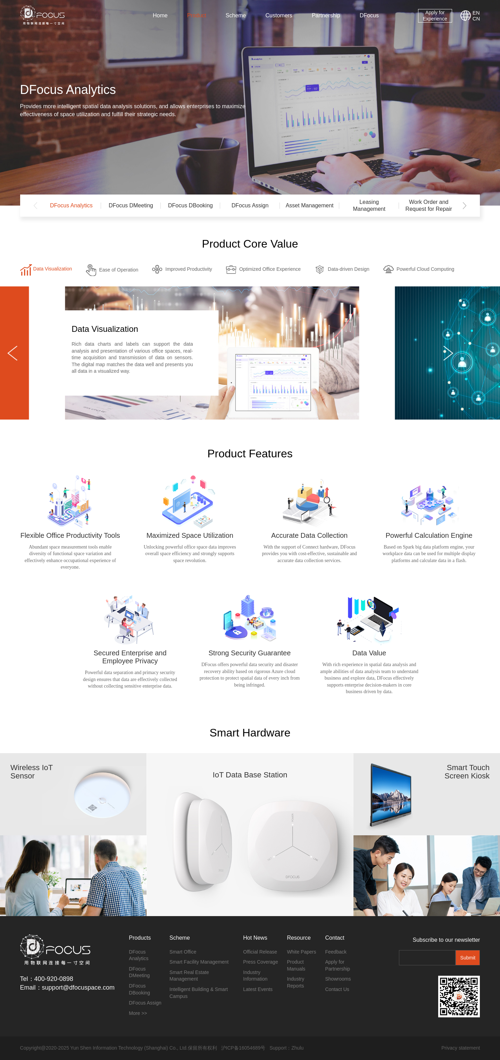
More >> (138, 1013)
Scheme (236, 15)
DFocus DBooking (190, 205)
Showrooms (338, 979)
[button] (464, 205)
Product (196, 15)
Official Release (260, 952)
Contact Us (337, 989)
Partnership (326, 15)
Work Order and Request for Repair (429, 205)
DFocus (369, 15)
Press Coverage (260, 962)
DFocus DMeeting (131, 205)
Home (160, 15)
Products (140, 938)
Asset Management (310, 205)
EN (476, 13)
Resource (298, 938)
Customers (279, 15)
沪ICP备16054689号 (243, 1048)
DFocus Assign (250, 205)
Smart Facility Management (198, 962)
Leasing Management (369, 205)
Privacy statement (460, 1048)
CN (476, 18)
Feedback (336, 952)
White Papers (301, 952)
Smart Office (183, 952)
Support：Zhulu (286, 1048)
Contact (334, 938)
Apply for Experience (435, 15)
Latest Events (258, 989)
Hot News (255, 938)
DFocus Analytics (71, 205)
